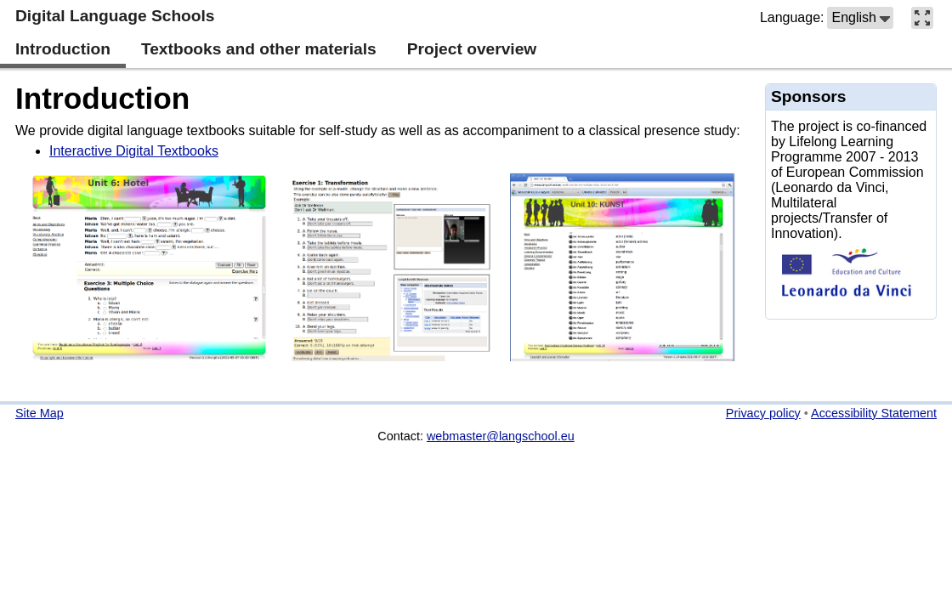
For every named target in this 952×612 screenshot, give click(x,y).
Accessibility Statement (874, 413)
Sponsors (809, 96)
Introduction (102, 98)
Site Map (39, 413)
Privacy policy (763, 413)
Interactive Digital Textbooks (133, 151)
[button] (860, 18)
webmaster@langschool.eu (501, 436)
